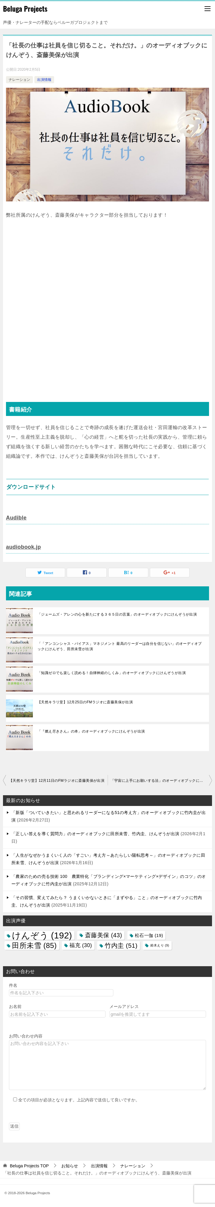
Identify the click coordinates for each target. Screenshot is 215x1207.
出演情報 (44, 80)
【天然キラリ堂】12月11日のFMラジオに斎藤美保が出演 (56, 781)
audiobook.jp (23, 547)
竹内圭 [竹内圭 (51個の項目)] (121, 945)
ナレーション (19, 80)
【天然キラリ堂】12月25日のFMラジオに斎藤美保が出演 (85, 702)
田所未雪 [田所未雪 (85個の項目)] (34, 945)
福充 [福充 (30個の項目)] (80, 945)
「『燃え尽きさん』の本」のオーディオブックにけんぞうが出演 (91, 731)
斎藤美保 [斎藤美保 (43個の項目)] (103, 935)
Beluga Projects (25, 9)
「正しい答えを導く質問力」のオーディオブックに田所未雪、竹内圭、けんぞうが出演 (95, 833)
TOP (29, 1165)
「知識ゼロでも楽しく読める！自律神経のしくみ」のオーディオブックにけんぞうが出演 (111, 673)
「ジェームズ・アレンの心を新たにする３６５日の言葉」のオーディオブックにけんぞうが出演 (117, 614)
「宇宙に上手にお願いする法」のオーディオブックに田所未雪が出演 (161, 781)
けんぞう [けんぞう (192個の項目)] (42, 935)
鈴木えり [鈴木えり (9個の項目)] (159, 945)
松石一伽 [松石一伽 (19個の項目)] (149, 935)
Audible (16, 518)
